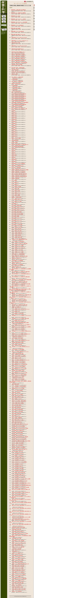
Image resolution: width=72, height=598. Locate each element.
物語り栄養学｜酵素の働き (16, 407)
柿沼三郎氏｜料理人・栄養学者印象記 (18, 67)
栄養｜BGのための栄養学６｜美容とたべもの (19, 494)
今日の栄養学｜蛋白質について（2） (17, 209)
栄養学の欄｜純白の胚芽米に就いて (17, 48)
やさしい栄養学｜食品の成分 (16, 228)
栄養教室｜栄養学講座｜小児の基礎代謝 (18, 171)
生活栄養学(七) (14, 123)
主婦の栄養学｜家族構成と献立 (17, 544)
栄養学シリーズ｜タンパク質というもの (19, 542)
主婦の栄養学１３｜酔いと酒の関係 (18, 540)
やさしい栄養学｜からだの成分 (16, 226)
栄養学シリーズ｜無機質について (17, 576)
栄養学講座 (13, 150)
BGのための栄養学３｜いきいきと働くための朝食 (20, 487)
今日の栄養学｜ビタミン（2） (16, 220)
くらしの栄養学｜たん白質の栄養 (17, 313)
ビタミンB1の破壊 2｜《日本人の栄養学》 (19, 386)
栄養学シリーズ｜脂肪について (17, 553)
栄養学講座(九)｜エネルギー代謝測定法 (18, 163)
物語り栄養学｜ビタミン (16, 415)
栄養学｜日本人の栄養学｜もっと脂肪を (19, 355)
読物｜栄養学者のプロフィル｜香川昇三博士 (19, 364)
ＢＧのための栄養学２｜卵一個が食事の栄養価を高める (21, 485)
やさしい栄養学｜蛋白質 (15, 190)
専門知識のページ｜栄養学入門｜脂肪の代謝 (19, 281)
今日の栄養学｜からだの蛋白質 (17, 434)
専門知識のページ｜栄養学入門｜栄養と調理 (19, 304)
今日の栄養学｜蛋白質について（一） (18, 207)
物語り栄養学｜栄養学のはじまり (17, 396)
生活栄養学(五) (14, 119)
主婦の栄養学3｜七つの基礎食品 (17, 260)
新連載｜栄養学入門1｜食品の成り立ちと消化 (20, 256)
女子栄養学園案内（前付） (16, 87)
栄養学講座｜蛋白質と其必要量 (16, 64)
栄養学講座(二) (14, 148)
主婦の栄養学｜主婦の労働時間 (17, 561)
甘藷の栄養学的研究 (14, 140)
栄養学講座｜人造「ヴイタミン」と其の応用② (19, 22)
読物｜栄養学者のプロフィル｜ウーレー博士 (19, 372)
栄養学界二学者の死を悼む (16, 83)
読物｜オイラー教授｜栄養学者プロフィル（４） (20, 351)
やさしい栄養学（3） (15, 184)
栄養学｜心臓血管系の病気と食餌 (17, 353)
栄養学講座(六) (14, 159)
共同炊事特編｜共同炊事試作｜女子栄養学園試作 (19, 102)
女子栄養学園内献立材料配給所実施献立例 (18, 98)
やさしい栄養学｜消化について (16, 199)
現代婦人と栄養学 (14, 142)
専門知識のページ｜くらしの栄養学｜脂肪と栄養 (20, 318)
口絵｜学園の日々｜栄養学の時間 (17, 81)
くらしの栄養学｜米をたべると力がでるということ (21, 309)
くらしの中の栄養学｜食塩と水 (17, 466)
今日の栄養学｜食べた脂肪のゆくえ (18, 430)
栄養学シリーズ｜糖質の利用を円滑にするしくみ (20, 563)
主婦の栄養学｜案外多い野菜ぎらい (18, 531)
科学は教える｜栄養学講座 (16, 167)
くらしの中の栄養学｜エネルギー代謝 (18, 476)
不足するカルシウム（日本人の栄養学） (19, 366)
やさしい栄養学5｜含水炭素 (16, 186)
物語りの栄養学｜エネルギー (17, 398)
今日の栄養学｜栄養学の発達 (16, 205)
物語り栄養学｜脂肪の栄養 (16, 413)
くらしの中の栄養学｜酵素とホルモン (18, 474)
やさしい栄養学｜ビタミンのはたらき (18, 247)
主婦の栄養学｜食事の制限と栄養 (17, 582)
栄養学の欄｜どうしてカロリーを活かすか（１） (19, 40)
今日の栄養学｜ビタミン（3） (16, 222)
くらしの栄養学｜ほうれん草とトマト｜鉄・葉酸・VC (21, 324)
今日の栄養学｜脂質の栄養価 (16, 211)
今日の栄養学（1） (14, 203)
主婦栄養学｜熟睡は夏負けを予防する (18, 570)
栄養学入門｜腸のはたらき (16, 262)
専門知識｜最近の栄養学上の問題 (17, 342)
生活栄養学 (13, 110)
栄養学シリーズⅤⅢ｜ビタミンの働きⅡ (19, 574)
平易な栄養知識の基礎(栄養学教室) (17, 146)
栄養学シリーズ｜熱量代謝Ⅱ (17, 591)
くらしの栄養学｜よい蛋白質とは (17, 455)
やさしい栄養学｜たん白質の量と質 (18, 241)
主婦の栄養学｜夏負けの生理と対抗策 (18, 527)
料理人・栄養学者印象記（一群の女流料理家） (19, 62)
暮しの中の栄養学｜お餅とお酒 (17, 451)
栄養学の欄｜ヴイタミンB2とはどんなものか (19, 37)
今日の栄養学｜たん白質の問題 (16, 224)
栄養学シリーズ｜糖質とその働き (17, 559)
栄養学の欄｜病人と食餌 (15, 42)
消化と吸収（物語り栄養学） (17, 405)
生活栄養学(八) (14, 125)
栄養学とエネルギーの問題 (16, 138)
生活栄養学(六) (14, 121)
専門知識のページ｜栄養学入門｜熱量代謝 (19, 299)
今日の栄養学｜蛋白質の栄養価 (17, 432)
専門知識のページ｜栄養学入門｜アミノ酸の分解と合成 (21, 294)
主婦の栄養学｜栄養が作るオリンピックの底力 (20, 533)
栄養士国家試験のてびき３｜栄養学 (18, 376)
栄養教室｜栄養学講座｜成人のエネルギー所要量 (19, 169)
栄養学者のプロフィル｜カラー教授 (18, 388)
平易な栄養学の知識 (14, 69)
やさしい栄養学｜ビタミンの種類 (17, 245)
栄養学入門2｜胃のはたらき (16, 258)
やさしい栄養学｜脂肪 (15, 188)
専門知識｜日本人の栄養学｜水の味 (18, 370)
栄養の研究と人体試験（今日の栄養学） (19, 447)
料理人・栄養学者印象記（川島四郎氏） (18, 56)
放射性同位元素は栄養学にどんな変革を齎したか (19, 144)
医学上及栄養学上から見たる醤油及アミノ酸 (19, 108)
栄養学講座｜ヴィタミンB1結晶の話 (17, 25)
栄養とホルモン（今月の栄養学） (17, 445)
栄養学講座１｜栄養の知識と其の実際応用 (18, 9)
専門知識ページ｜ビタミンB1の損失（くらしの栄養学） (21, 326)
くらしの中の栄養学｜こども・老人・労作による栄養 (21, 478)
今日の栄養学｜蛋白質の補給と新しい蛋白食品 (20, 436)
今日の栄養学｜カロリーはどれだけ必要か (19, 438)
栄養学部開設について (16, 551)
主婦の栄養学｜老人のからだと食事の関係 (19, 578)
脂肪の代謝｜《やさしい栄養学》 (17, 394)
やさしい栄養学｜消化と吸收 (16, 230)
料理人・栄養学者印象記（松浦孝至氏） (18, 60)
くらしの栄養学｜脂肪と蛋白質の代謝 (18, 472)
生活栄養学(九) (14, 127)
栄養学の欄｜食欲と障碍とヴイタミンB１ (18, 34)
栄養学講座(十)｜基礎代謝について (17, 165)
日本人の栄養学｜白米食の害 (17, 344)
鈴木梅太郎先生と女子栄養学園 (16, 106)
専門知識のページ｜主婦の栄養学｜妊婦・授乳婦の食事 (21, 279)
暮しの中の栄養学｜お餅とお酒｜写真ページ (19, 449)
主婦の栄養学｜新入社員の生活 (17, 555)
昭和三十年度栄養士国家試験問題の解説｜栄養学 (20, 322)
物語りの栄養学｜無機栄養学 (17, 417)
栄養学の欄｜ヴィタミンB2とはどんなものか (19, 45)
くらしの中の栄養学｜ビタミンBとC (18, 459)
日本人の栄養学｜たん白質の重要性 (18, 349)
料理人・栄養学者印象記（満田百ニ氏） (18, 58)
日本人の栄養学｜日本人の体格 (17, 338)
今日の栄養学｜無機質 (15, 216)
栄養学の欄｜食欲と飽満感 (15, 28)
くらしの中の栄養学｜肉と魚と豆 (17, 453)
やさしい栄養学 (14, 180)
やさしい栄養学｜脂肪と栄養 (17, 237)
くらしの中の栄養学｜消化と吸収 (17, 468)
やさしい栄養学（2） (15, 182)
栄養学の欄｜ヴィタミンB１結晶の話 (17, 31)
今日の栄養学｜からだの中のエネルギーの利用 (20, 428)
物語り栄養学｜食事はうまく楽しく (18, 419)
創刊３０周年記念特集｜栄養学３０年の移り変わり (21, 519)
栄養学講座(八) (14, 161)
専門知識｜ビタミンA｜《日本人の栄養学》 (19, 374)
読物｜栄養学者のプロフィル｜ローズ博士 (19, 368)
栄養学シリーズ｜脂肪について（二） (18, 557)
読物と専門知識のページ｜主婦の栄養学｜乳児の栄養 (21, 283)
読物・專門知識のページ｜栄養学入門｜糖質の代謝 (20, 271)
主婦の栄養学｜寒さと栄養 (16, 538)
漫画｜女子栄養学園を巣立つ (16, 91)
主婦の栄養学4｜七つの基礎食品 (17, 264)
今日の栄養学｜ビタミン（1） (16, 218)
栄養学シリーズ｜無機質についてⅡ (18, 580)
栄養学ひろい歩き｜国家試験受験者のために (19, 239)
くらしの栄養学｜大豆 (16, 311)
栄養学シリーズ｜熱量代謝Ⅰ (17, 584)
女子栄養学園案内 (14, 79)
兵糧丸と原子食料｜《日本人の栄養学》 (19, 362)
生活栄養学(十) (14, 129)
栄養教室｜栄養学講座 (15, 178)
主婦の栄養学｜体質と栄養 (16, 529)
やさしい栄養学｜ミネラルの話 (17, 249)
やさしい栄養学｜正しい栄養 (16, 201)
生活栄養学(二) (14, 112)
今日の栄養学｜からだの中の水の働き (18, 426)
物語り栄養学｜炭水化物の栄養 (17, 409)
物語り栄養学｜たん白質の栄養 (17, 411)
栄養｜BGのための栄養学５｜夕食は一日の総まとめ (21, 492)
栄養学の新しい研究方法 (16, 392)
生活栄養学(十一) (14, 131)
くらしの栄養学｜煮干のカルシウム (18, 320)
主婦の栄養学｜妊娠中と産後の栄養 (18, 565)
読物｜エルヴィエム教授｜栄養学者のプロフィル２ (21, 340)
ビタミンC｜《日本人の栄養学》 (17, 390)
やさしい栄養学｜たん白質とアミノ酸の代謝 (19, 243)
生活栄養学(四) (14, 117)
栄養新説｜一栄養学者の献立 (16, 197)
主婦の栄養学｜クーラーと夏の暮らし (18, 572)
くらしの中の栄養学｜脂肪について (18, 457)
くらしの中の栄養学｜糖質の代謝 (17, 470)
